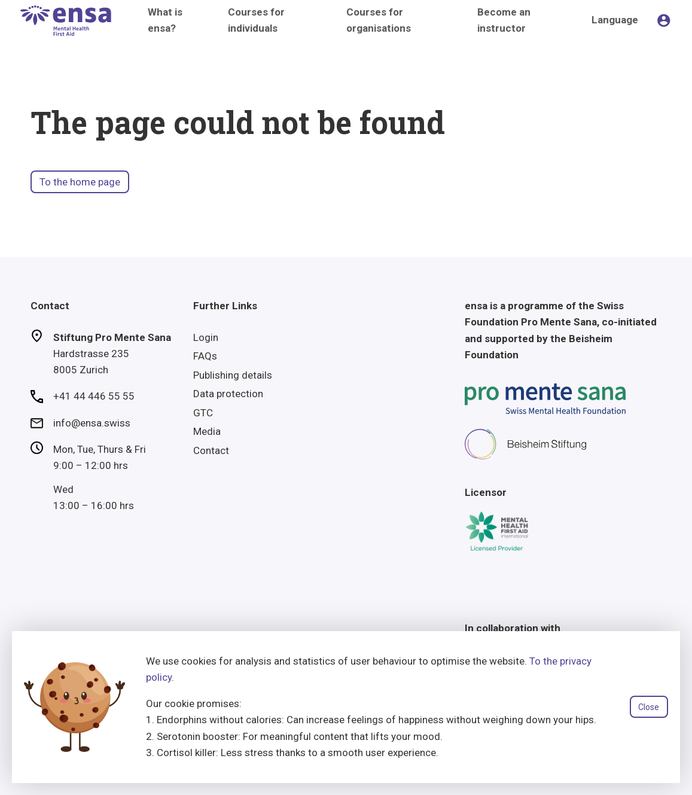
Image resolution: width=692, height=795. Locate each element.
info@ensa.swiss (91, 423)
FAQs (205, 356)
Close (648, 707)
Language (615, 20)
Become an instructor (504, 20)
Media (207, 431)
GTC (203, 413)
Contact (211, 450)
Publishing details (232, 375)
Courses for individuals (256, 20)
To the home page (79, 182)
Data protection (228, 394)
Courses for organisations (378, 20)
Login (205, 337)
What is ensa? (165, 20)
